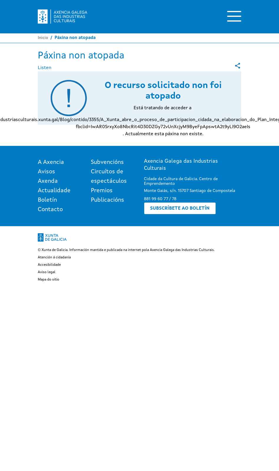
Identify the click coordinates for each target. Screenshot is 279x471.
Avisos (46, 172)
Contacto (50, 210)
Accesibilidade (49, 265)
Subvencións (107, 162)
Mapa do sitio (48, 279)
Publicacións (107, 200)
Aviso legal (46, 272)
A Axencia (51, 162)
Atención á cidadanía (54, 257)
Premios (102, 191)
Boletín (47, 200)
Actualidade (54, 191)
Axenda (48, 181)
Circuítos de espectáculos (109, 176)
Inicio (43, 38)
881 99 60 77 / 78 (160, 199)
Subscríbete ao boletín (180, 208)
